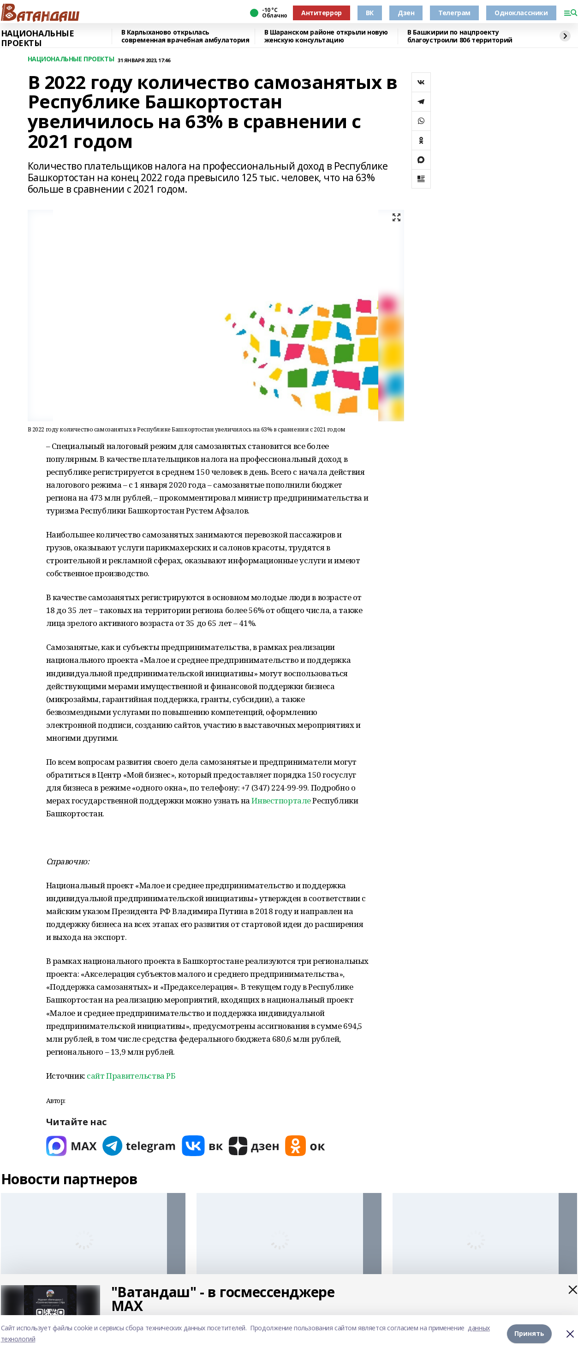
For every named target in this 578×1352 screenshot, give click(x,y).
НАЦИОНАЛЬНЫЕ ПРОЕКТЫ (37, 38)
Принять (529, 1333)
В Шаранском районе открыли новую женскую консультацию (326, 36)
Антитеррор (321, 12)
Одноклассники (521, 12)
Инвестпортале (281, 800)
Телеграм (454, 12)
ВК (370, 12)
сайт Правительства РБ (131, 1075)
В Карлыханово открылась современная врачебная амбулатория (185, 36)
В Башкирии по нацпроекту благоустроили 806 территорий (459, 36)
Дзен (406, 12)
